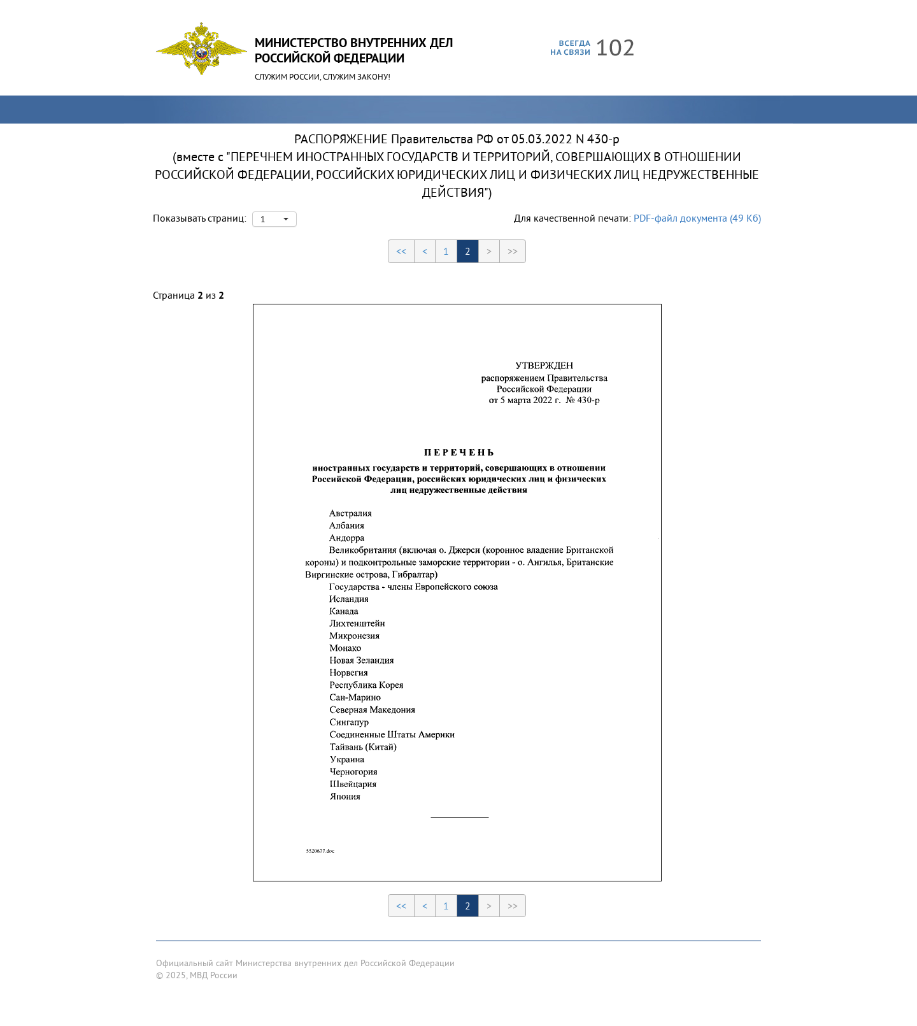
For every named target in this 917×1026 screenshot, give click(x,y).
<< (401, 251)
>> (513, 251)
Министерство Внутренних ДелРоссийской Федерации (354, 50)
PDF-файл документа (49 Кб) (697, 217)
